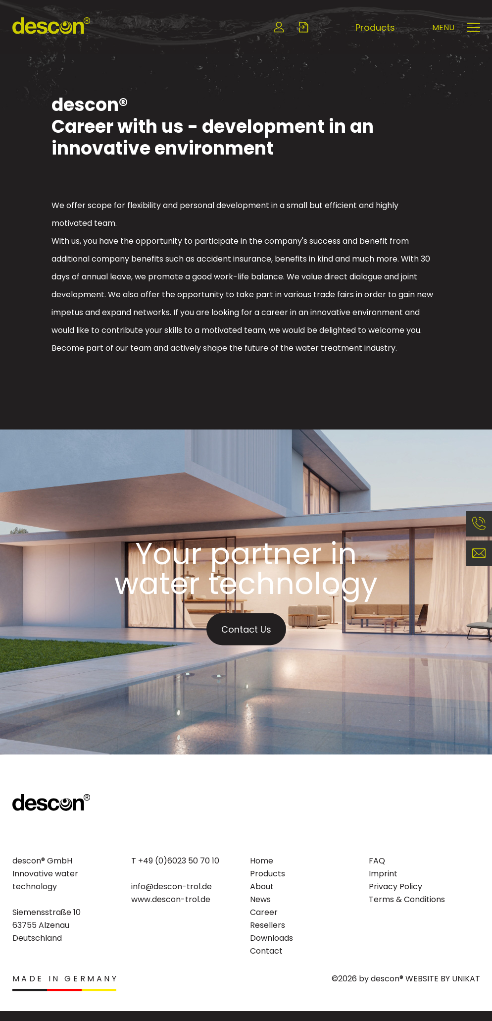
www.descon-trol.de (170, 899)
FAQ (377, 860)
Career (264, 912)
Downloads (271, 938)
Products (375, 27)
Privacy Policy (395, 886)
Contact (266, 951)
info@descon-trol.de (171, 886)
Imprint (383, 873)
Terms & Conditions (407, 899)
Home (261, 860)
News (260, 899)
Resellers (267, 925)
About (262, 886)
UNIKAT (466, 978)
